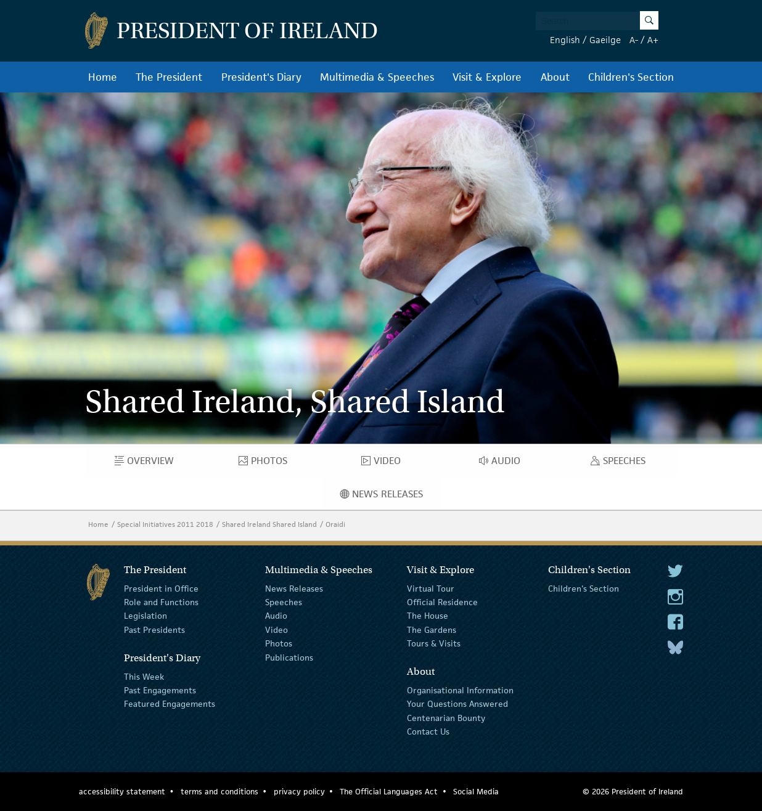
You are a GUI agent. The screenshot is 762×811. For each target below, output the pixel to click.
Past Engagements (160, 690)
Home (102, 77)
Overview (153, 463)
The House (427, 615)
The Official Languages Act (389, 791)
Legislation (145, 615)
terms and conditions (219, 791)
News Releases (390, 496)
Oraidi (335, 524)
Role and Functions (161, 602)
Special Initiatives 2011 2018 (165, 524)
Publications (289, 656)
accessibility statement (122, 791)
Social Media (476, 791)
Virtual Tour (430, 587)
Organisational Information (460, 690)
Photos (269, 463)
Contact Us (428, 731)
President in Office (161, 587)
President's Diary (261, 77)
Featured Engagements (169, 703)
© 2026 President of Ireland (633, 791)
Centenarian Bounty (446, 717)
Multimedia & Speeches (377, 77)
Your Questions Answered (457, 703)
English (565, 40)
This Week (144, 676)
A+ (652, 40)
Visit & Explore (487, 77)
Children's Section (631, 77)
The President (169, 77)
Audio (503, 463)
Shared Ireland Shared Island (269, 524)
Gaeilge (605, 40)
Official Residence (442, 602)
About (555, 77)
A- (633, 40)
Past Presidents (154, 629)
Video (384, 463)
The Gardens (431, 629)
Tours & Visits (434, 643)
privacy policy (299, 791)
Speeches (620, 463)
